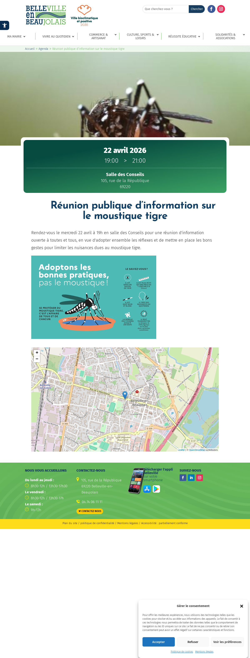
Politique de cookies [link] (182, 651)
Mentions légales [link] (204, 651)
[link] (4, 25)
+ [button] (37, 353)
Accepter (158, 642)
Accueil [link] (30, 49)
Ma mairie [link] (14, 36)
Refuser (193, 642)
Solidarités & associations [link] (225, 36)
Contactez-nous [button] (91, 511)
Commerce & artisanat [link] (98, 36)
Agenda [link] (43, 49)
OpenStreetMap (197, 450)
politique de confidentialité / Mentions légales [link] (109, 523)
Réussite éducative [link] (182, 36)
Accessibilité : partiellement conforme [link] (164, 523)
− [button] (37, 359)
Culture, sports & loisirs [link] (140, 36)
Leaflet (181, 450)
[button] (242, 606)
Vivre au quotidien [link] (56, 36)
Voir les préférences (227, 642)
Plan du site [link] (69, 523)
